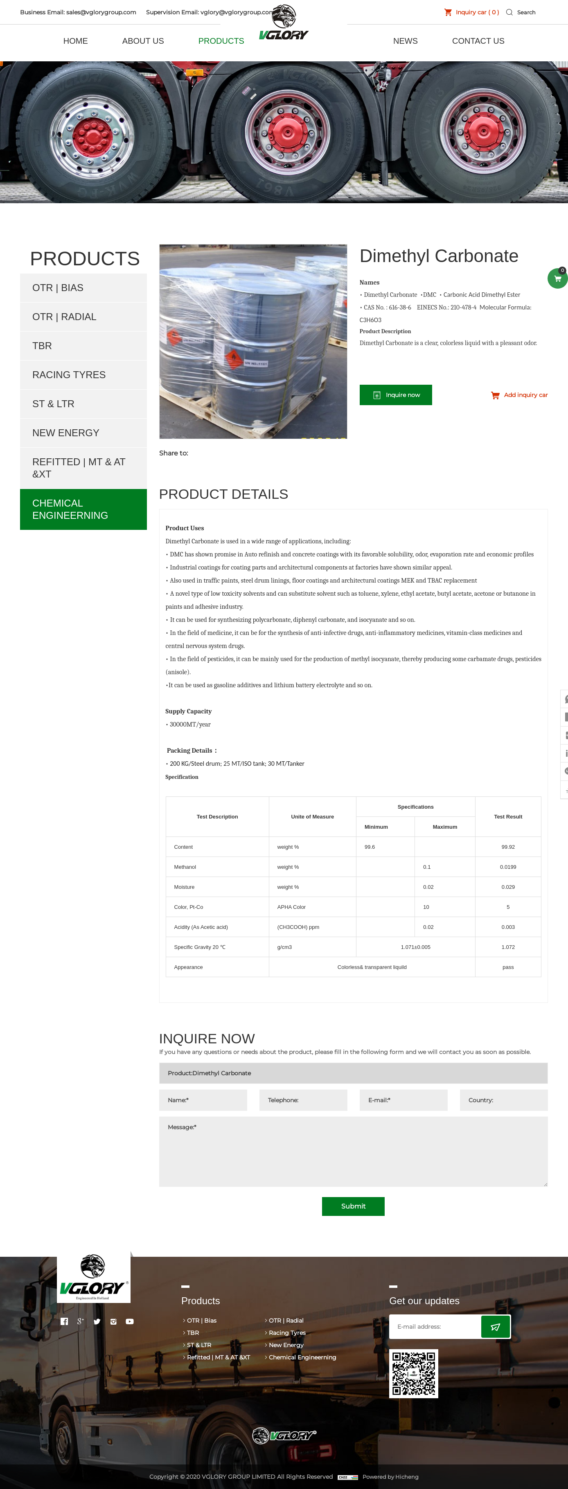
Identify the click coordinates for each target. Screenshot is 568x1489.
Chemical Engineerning (70, 509)
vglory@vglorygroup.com (238, 12)
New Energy (65, 432)
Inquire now (403, 395)
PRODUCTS (221, 40)
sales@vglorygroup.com (101, 12)
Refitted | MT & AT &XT (79, 468)
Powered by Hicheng (391, 1476)
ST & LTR (53, 403)
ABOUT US (143, 40)
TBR (42, 345)
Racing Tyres (69, 374)
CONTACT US (478, 40)
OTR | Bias (57, 287)
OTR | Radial (64, 316)
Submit (353, 1206)
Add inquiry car (526, 395)
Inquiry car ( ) (470, 12)
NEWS (405, 40)
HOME (75, 40)
